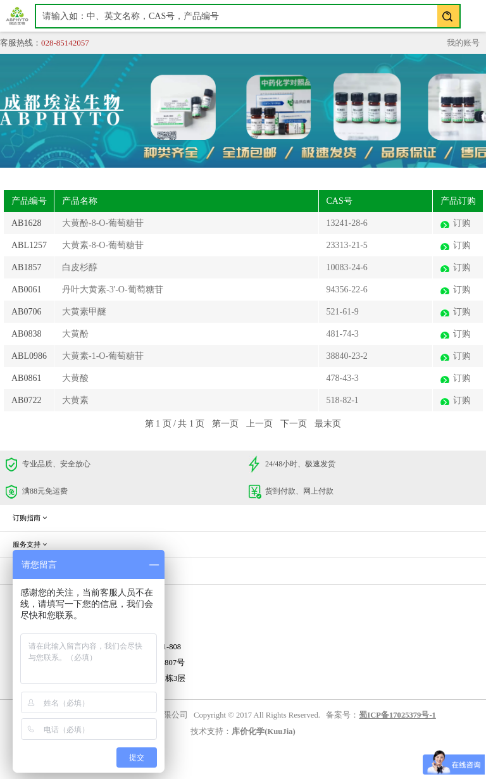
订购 (462, 223)
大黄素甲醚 (84, 311)
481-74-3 (343, 334)
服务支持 (30, 544)
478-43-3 (343, 378)
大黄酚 (75, 334)
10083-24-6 (347, 267)
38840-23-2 (347, 356)
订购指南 (30, 517)
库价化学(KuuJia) (263, 731)
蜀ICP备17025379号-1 (397, 715)
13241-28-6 (347, 223)
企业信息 (30, 571)
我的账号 (463, 42)
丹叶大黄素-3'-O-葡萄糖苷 (112, 289)
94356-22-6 (347, 289)
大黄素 (75, 400)
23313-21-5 (347, 245)
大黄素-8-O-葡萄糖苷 (103, 245)
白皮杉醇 (79, 267)
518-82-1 (343, 400)
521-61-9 (343, 311)
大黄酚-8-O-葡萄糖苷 (103, 223)
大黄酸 (75, 378)
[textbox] (247, 16)
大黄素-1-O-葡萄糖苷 (103, 356)
